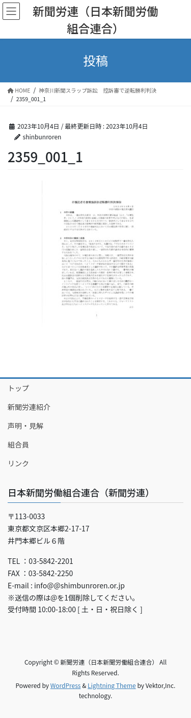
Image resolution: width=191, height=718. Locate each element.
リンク (18, 463)
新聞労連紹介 (29, 407)
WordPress (65, 685)
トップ (18, 388)
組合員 (18, 444)
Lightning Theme (112, 685)
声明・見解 (25, 426)
